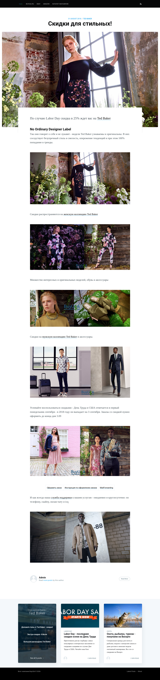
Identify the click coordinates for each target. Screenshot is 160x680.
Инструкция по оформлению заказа (81, 488)
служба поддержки (61, 497)
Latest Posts (131, 671)
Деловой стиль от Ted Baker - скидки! (37, 627)
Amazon (46, 4)
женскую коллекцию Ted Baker (80, 214)
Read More (124, 579)
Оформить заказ (54, 488)
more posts (47, 580)
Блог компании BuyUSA (26, 671)
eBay (38, 4)
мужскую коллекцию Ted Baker (59, 336)
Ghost (140, 671)
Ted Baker (87, 19)
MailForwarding (106, 488)
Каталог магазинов (60, 4)
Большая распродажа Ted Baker (37, 641)
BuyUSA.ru (30, 4)
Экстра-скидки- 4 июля (37, 634)
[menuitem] (30, 4)
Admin (42, 577)
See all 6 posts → (37, 658)
